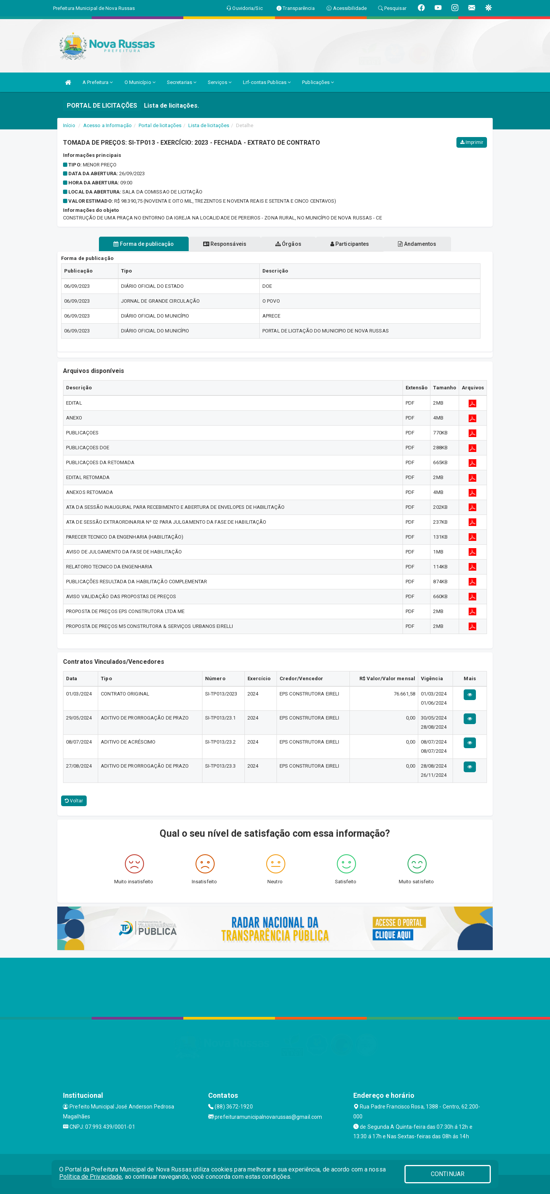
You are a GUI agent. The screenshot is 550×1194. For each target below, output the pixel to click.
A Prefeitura (97, 82)
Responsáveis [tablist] (221, 244)
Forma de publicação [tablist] (137, 244)
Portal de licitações (160, 125)
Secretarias (181, 82)
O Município (140, 82)
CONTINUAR (447, 1174)
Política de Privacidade (90, 1176)
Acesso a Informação (107, 125)
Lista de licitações (208, 125)
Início (69, 125)
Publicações (318, 82)
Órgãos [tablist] (288, 244)
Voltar (74, 801)
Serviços (219, 82)
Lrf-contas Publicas (267, 82)
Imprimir (471, 142)
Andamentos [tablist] (423, 244)
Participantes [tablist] (352, 244)
